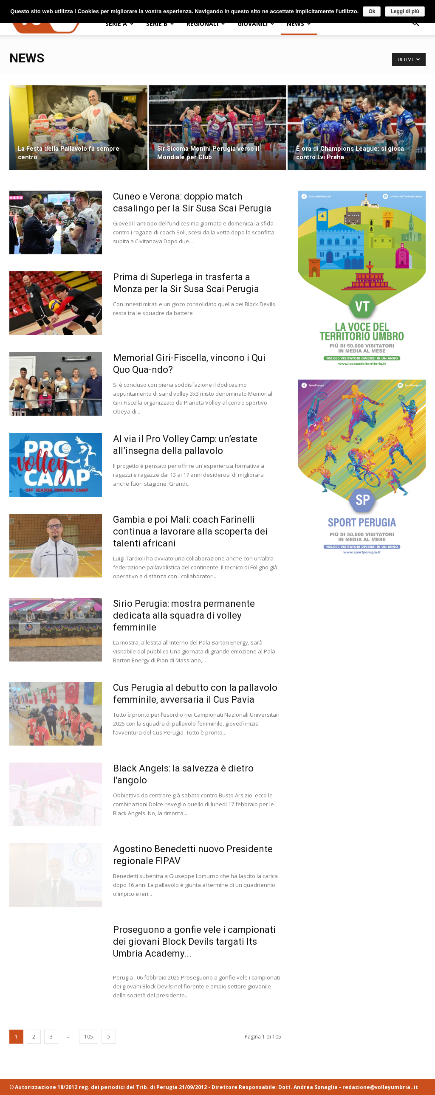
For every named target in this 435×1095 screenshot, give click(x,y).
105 (88, 1036)
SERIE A (119, 24)
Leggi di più (404, 11)
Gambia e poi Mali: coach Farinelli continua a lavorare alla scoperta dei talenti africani (190, 531)
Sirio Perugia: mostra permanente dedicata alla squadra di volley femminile (184, 615)
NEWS (299, 24)
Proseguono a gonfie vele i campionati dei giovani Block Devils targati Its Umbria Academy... (194, 941)
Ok (371, 11)
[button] (415, 24)
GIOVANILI (255, 24)
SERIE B (160, 24)
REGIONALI (205, 24)
